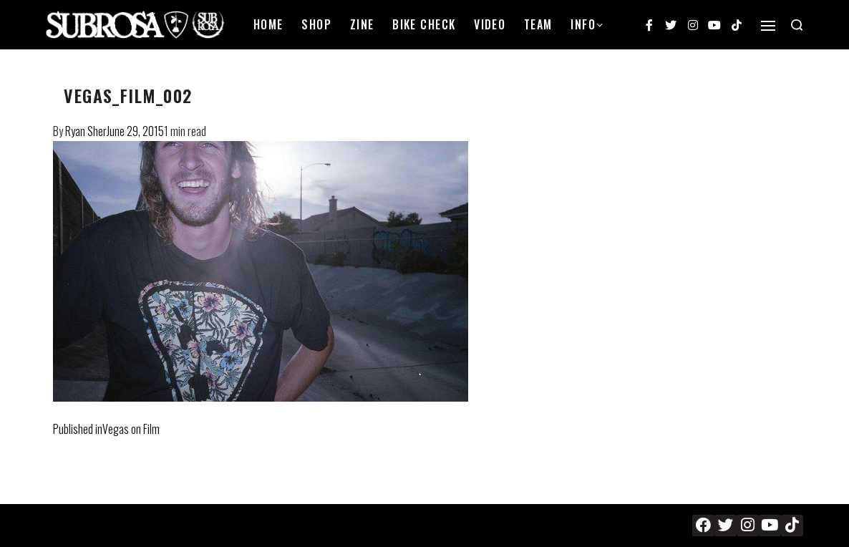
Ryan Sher (86, 131)
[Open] (768, 26)
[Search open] (796, 25)
